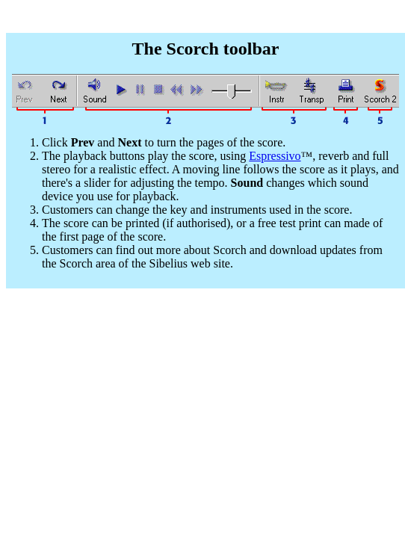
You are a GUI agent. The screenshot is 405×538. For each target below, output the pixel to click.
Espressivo (274, 155)
